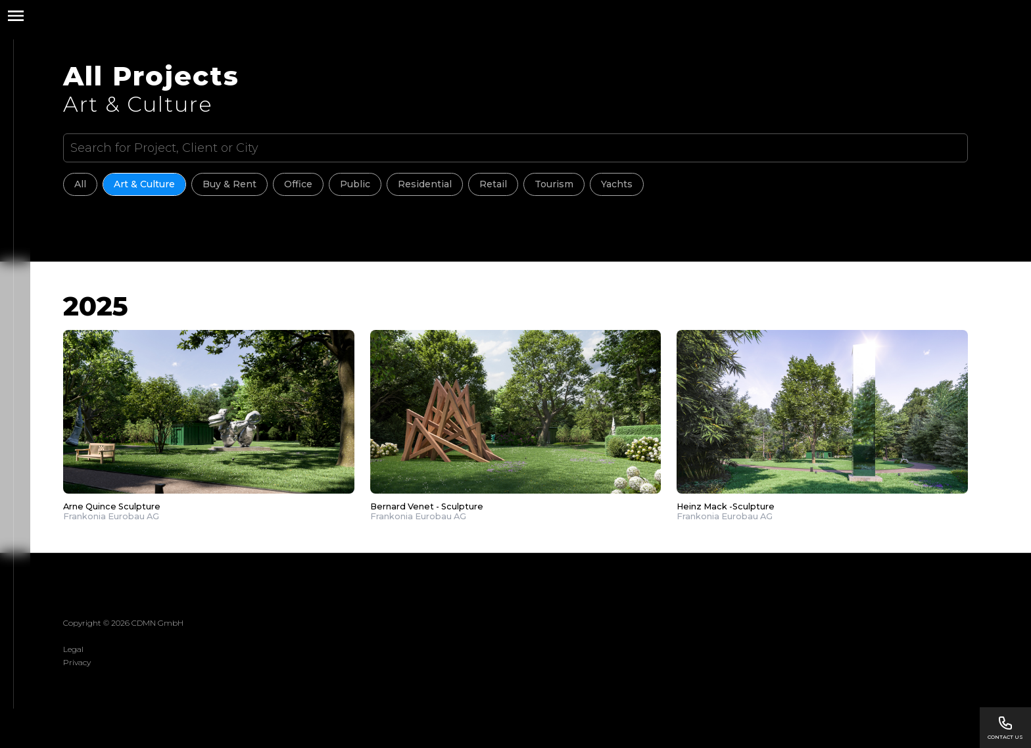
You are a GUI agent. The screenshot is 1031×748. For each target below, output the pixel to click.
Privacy (77, 662)
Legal (73, 649)
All (80, 184)
